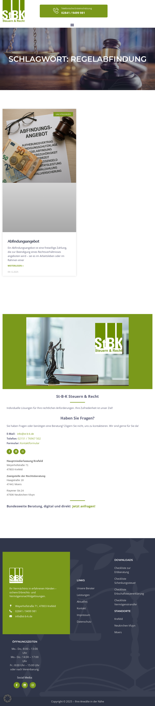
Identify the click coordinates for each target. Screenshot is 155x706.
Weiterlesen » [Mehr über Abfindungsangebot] (16, 265)
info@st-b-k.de (25, 433)
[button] (72, 25)
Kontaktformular (29, 443)
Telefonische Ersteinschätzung (76, 8)
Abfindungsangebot (23, 241)
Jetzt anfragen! (83, 506)
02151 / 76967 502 (29, 438)
